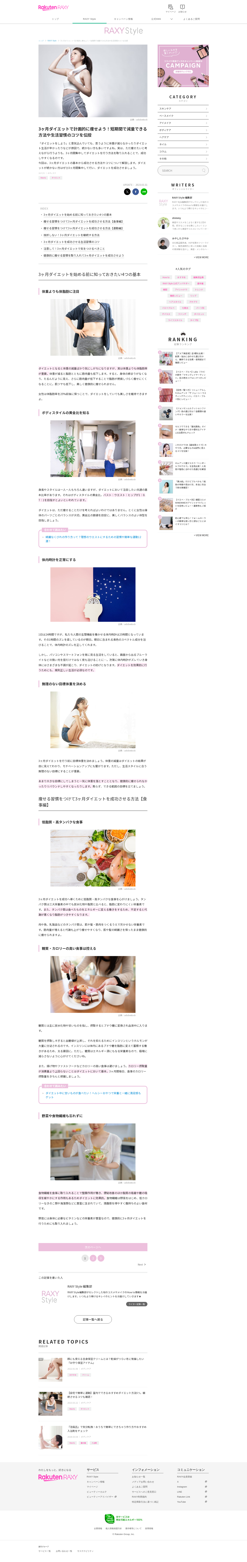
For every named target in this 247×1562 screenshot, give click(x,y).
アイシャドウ (181, 289)
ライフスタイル (175, 320)
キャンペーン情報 (123, 19)
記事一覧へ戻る (93, 1319)
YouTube (181, 1502)
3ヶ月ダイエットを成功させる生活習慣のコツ (72, 242)
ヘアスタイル (175, 301)
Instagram (182, 1486)
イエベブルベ (168, 307)
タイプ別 (194, 320)
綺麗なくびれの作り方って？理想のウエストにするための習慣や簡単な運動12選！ (93, 539)
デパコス (166, 314)
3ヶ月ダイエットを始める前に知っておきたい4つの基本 (78, 214)
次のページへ (93, 1247)
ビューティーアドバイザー (100, 1496)
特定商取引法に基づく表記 (145, 1502)
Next (141, 1264)
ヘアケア (164, 137)
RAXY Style (89, 19)
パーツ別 (200, 307)
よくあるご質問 (191, 19)
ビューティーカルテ (97, 1492)
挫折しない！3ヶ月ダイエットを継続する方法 (72, 235)
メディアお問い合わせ (143, 1482)
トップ (55, 19)
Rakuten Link (183, 1496)
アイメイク (165, 123)
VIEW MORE (201, 257)
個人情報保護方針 (114, 1528)
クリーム (85, 1375)
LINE (179, 1492)
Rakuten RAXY (53, 8)
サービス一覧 (44, 1551)
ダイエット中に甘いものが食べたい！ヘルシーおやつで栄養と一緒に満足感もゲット (93, 1095)
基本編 (83, 1443)
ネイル (162, 144)
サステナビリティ (85, 1551)
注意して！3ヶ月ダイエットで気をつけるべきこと (74, 248)
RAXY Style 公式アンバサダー (176, 283)
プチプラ (193, 301)
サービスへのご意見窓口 (144, 1492)
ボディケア (52, 173)
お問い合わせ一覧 (64, 1551)
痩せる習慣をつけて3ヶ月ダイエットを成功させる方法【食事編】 (84, 221)
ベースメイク (166, 115)
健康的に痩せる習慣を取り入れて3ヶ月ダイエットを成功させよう (84, 255)
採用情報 (149, 1528)
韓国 (165, 289)
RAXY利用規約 (139, 1496)
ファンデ (182, 314)
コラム (162, 151)
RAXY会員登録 (184, 1476)
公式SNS (156, 19)
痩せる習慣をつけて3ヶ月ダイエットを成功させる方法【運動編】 (84, 228)
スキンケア (165, 108)
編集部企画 (198, 277)
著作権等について (133, 1528)
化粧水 (185, 307)
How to (43, 177)
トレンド (199, 289)
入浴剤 (94, 1443)
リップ (193, 295)
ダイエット (56, 177)
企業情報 (98, 1528)
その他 (162, 158)
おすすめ (72, 1375)
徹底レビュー (176, 295)
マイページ (92, 1486)
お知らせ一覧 (138, 1476)
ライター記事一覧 (137, 1304)
